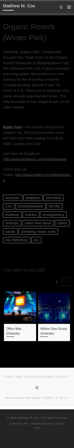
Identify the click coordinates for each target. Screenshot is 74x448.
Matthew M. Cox (28, 417)
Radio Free (12, 127)
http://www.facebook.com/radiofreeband (35, 159)
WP (26, 423)
